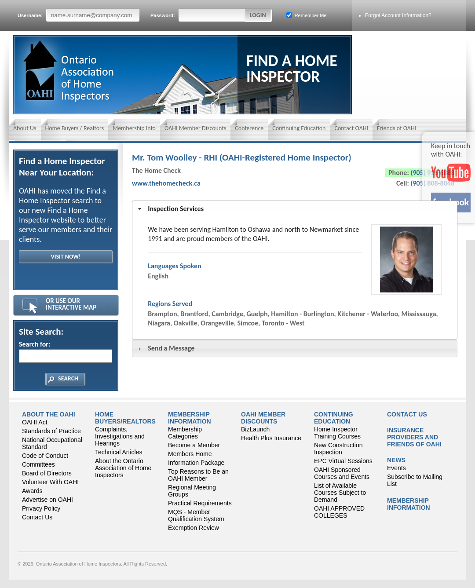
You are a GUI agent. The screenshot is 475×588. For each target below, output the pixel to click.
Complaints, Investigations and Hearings (120, 436)
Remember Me (306, 15)
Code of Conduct (45, 455)
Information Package (196, 462)
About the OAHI (48, 414)
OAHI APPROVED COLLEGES (339, 512)
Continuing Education (298, 128)
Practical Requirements (200, 503)
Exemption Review (193, 527)
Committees (38, 464)
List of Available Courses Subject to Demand (340, 492)
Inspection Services (176, 209)
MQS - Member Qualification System (196, 515)
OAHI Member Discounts (195, 128)
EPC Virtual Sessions (343, 460)
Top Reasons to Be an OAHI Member (198, 475)
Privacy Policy (41, 508)
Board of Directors (47, 473)
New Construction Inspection (338, 449)
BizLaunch (255, 429)
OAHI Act (35, 422)
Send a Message (171, 348)
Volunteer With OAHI (50, 482)
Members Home (190, 453)
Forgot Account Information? (398, 15)
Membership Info (134, 128)
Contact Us (37, 517)
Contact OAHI (351, 128)
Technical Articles (118, 452)
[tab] (294, 209)
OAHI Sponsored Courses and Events (341, 473)
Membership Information (189, 418)
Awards (32, 490)
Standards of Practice (51, 431)
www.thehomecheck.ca (166, 183)
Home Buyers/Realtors (125, 418)
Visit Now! (65, 256)
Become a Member (194, 445)
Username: (78, 15)
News (396, 460)
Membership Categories (185, 433)
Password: (197, 15)
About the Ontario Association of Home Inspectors (123, 467)
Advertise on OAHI (47, 499)
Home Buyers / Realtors (74, 128)
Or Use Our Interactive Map (71, 304)
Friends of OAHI (396, 128)
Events (396, 467)
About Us (25, 128)
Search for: (65, 351)
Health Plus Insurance (271, 438)
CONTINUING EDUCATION (333, 418)
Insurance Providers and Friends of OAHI (414, 437)
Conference (249, 128)
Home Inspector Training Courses (337, 433)
